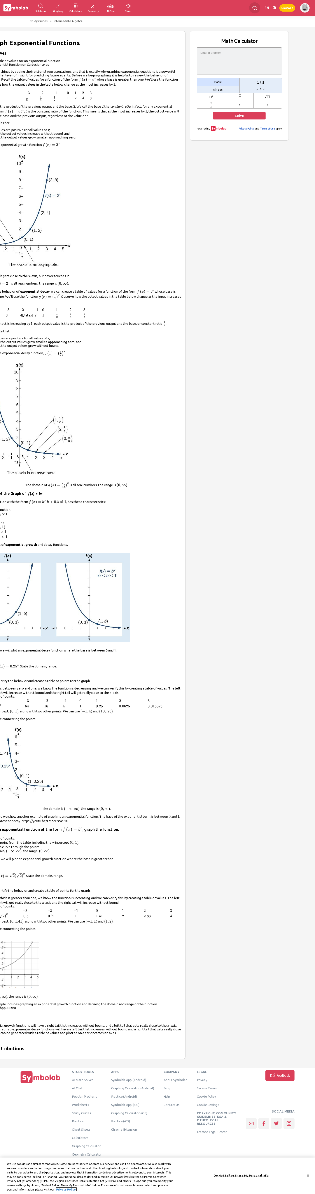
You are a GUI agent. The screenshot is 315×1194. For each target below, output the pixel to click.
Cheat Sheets (81, 1129)
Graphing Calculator (86, 1146)
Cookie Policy (206, 1096)
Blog (167, 1088)
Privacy (202, 1080)
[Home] (40, 1083)
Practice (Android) (124, 1096)
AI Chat (77, 1088)
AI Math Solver (82, 1080)
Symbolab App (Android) (128, 1080)
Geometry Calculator (87, 1154)
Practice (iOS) (120, 1121)
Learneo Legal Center (212, 1132)
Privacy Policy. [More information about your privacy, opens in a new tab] (66, 1191)
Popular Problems (84, 1096)
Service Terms (207, 1088)
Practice (77, 1121)
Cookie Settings (208, 1104)
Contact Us (172, 1104)
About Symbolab (175, 1080)
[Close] (308, 1177)
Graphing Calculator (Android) (132, 1088)
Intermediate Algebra (68, 21)
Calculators (80, 1138)
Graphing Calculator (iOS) (129, 1113)
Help (167, 1096)
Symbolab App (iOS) (125, 1104)
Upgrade (287, 7)
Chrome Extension (124, 1129)
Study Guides (39, 21)
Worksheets (80, 1104)
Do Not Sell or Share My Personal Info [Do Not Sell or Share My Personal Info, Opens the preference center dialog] (241, 1177)
